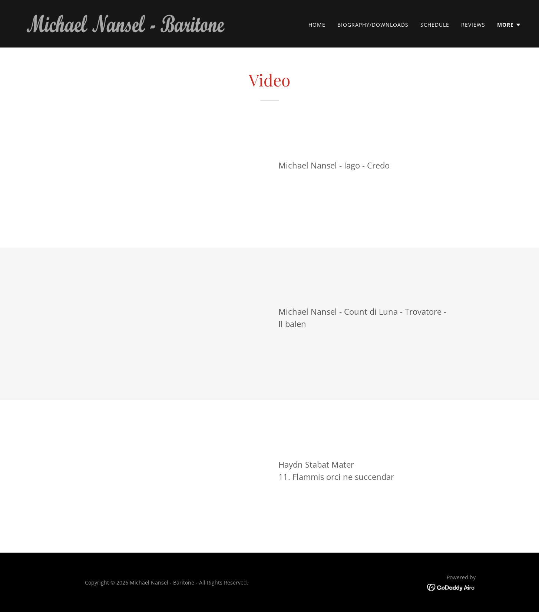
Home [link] (316, 24)
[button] (509, 24)
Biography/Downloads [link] (373, 24)
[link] (124, 23)
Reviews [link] (473, 24)
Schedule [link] (434, 24)
